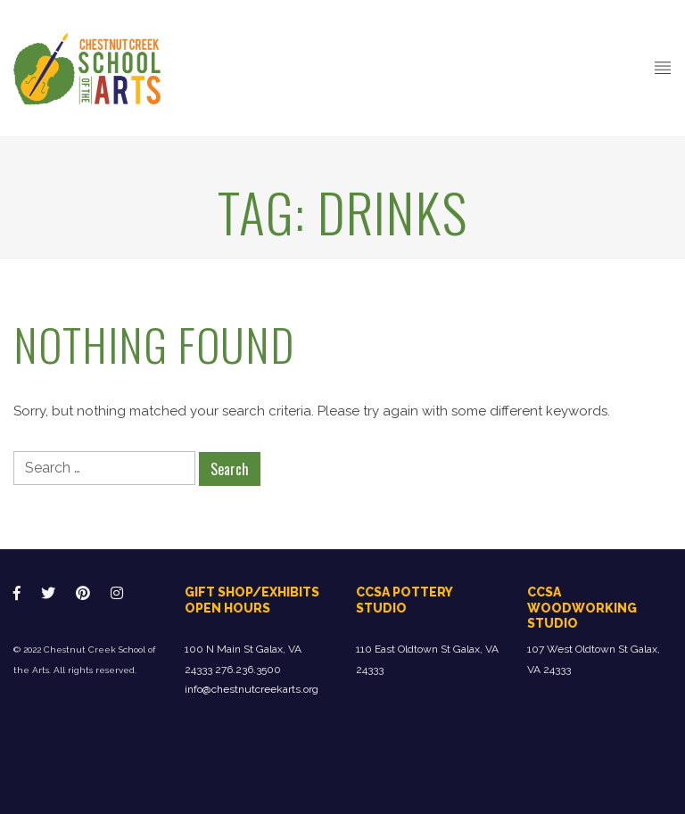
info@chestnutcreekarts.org (251, 689)
